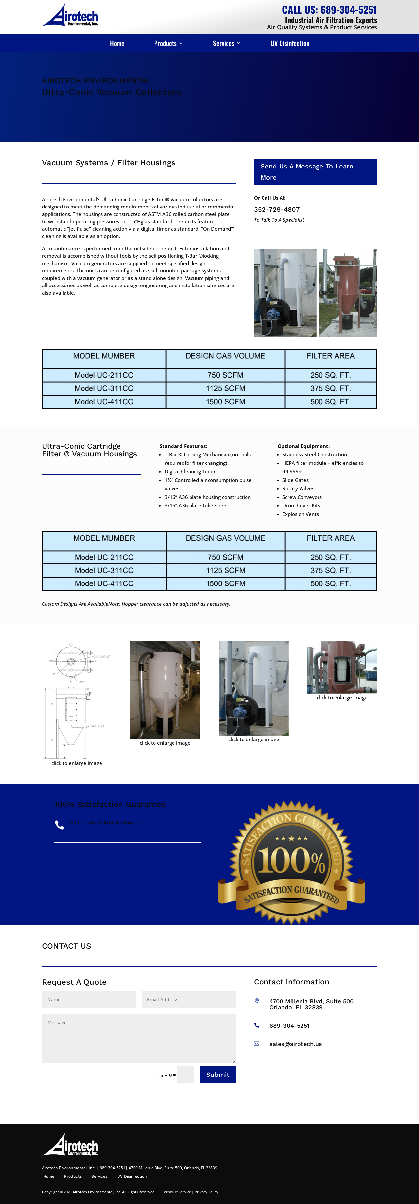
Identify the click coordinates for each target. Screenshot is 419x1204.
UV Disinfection (290, 44)
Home (117, 44)
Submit (217, 1074)
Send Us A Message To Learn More (307, 171)
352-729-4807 (277, 209)
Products (165, 44)
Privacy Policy (206, 1191)
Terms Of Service (176, 1191)
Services (223, 44)
